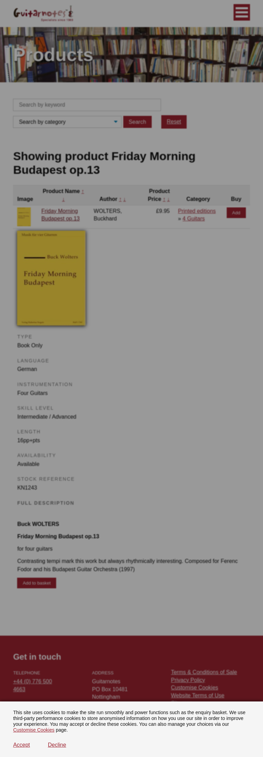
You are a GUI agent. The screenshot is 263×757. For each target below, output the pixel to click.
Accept (21, 745)
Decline (57, 745)
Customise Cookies (33, 730)
